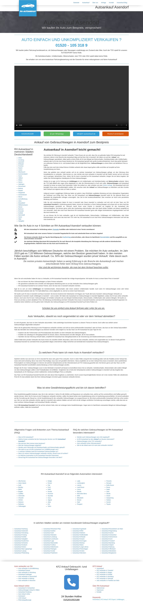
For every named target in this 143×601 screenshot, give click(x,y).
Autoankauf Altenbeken (109, 551)
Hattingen (21, 184)
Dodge (50, 481)
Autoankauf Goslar (49, 551)
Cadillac (20, 493)
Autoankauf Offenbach (109, 549)
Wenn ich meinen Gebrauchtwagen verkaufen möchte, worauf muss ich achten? (43, 453)
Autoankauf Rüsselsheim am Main (112, 529)
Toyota (108, 504)
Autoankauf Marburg (108, 547)
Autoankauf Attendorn (79, 553)
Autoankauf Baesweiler (50, 543)
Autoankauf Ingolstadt (79, 529)
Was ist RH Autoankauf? (26, 437)
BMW (20, 489)
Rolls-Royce (110, 485)
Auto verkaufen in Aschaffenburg (28, 568)
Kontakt (111, 2)
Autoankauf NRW (78, 531)
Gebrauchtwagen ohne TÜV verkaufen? (89, 441)
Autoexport (21, 596)
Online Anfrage (107, 185)
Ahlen (20, 158)
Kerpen (20, 190)
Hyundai (50, 496)
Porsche (108, 481)
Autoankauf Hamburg (21, 529)
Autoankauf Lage (48, 541)
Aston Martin (22, 483)
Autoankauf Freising (20, 535)
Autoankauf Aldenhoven (50, 547)
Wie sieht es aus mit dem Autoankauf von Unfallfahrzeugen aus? (38, 449)
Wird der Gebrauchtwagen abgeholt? (29, 445)
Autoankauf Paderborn (50, 553)
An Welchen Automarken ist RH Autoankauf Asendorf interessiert (38, 455)
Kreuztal (20, 211)
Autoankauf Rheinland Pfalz (52, 529)
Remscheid (21, 186)
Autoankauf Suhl (48, 533)
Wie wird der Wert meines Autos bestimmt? (31, 443)
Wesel (20, 197)
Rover (108, 487)
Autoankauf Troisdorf (108, 541)
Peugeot (79, 504)
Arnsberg (21, 160)
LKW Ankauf (22, 598)
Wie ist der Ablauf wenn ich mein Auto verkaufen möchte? (95, 445)
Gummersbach (23, 174)
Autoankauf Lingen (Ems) (80, 547)
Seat (107, 491)
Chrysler (21, 498)
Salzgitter (21, 221)
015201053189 (27, 134)
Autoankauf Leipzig (20, 551)
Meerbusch (21, 172)
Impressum (100, 590)
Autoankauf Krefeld (20, 537)
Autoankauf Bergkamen (109, 553)
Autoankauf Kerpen (79, 539)
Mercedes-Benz (82, 493)
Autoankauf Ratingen (50, 549)
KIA (49, 504)
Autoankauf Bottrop (79, 543)
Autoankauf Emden (78, 551)
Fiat (49, 485)
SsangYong (109, 498)
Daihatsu (21, 504)
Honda (50, 491)
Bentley (20, 487)
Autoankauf (85, 2)
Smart (108, 496)
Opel (78, 502)
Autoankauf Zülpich (108, 545)
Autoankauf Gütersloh (21, 531)
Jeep (49, 502)
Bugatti (20, 491)
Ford (49, 487)
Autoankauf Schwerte (21, 543)
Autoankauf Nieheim (79, 533)
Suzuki (108, 502)
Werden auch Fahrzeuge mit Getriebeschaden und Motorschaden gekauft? (41, 447)
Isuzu (49, 498)
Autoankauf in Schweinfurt (26, 588)
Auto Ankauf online (24, 594)
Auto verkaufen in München (26, 580)
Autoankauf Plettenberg (21, 553)
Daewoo (20, 502)
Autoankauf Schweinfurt (109, 535)
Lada (78, 481)
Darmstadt (21, 215)
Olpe (19, 219)
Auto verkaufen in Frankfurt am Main (108, 580)
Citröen (20, 500)
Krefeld (20, 213)
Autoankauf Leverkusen (50, 539)
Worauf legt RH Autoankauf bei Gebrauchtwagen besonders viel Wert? (40, 457)
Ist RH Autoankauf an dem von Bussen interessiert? (95, 439)
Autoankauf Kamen (108, 533)
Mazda (79, 491)
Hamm (20, 182)
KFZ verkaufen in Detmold (105, 578)
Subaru (108, 500)
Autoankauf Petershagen (80, 549)
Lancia (79, 485)
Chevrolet (21, 496)
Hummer (50, 493)
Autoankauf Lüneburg (50, 537)
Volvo (49, 506)
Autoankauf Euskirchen (21, 541)
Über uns (95, 2)
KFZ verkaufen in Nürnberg (105, 576)
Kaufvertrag (67, 237)
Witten (20, 180)
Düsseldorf (21, 203)
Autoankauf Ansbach (20, 545)
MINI (78, 496)
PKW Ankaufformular (24, 600)
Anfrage (103, 2)
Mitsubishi (80, 498)
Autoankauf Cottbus (49, 545)
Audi (19, 485)
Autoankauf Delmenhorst (109, 537)
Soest (20, 176)
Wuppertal (21, 192)
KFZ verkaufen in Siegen (104, 572)
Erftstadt (21, 164)
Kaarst (20, 168)
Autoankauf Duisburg (25, 592)
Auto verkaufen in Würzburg (27, 572)
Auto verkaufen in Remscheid (27, 576)
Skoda (108, 493)
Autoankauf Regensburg (109, 531)
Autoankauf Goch (107, 539)
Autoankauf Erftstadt (79, 537)
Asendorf (21, 162)
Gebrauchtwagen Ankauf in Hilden (29, 590)
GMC (49, 489)
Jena (19, 201)
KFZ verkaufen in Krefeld (104, 574)
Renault (108, 483)
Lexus (79, 489)
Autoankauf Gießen (49, 531)
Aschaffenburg (22, 199)
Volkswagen (22, 506)
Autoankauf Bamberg (108, 543)
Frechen (20, 166)
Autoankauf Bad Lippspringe (23, 549)
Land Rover (80, 487)
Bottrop (20, 188)
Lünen (20, 170)
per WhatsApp (57, 134)
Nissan (79, 500)
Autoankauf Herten (20, 547)
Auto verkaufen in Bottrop (26, 578)
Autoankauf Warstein (49, 535)
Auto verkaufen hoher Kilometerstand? (89, 443)
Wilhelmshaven (23, 205)
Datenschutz (100, 588)
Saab (108, 489)
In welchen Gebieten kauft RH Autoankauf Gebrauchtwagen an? (38, 451)
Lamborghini (81, 483)
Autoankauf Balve (78, 545)
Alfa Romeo (22, 481)
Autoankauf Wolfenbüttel (80, 535)
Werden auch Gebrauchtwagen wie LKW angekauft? (93, 437)
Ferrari (50, 483)
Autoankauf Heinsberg (21, 533)
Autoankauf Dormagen (80, 541)
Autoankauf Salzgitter (21, 539)
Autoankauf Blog (122, 2)
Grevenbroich (22, 195)
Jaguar (50, 500)
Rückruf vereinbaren (115, 134)
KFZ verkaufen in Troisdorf (105, 570)
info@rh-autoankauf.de (86, 134)
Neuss (20, 207)
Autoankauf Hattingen (25, 574)
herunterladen (104, 237)
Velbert (20, 178)
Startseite (76, 2)
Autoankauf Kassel (24, 570)
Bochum (20, 209)
